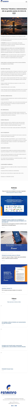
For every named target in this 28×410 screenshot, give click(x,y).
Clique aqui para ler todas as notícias (14, 192)
